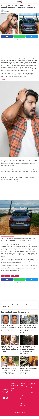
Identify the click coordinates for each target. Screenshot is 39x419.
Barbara (7, 10)
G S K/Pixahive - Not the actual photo (7, 236)
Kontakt (13, 388)
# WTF (2, 276)
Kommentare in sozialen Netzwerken (23, 403)
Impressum (32, 387)
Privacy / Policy (33, 390)
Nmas (3, 79)
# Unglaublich (14, 276)
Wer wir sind (14, 386)
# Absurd (7, 276)
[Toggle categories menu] (2, 2)
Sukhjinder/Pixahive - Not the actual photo (8, 157)
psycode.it (13, 390)
